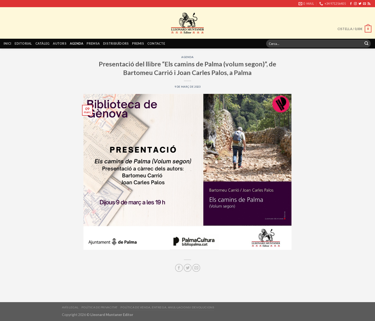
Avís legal (70, 307)
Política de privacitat (100, 307)
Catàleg (42, 43)
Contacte (156, 43)
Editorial (23, 43)
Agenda (76, 43)
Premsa (93, 43)
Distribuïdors (116, 43)
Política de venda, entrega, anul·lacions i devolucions (167, 307)
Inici (7, 43)
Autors (59, 43)
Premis (138, 43)
